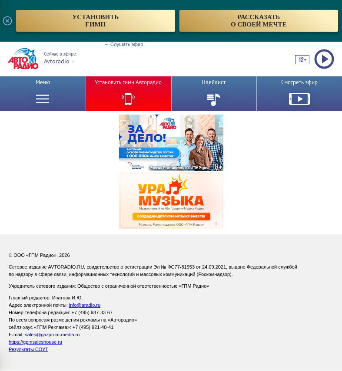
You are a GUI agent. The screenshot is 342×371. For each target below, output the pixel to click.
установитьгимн (95, 20)
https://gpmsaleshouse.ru (35, 342)
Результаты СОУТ (28, 349)
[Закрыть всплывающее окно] (7, 20)
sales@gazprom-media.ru (52, 334)
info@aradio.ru (84, 305)
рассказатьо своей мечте (259, 20)
